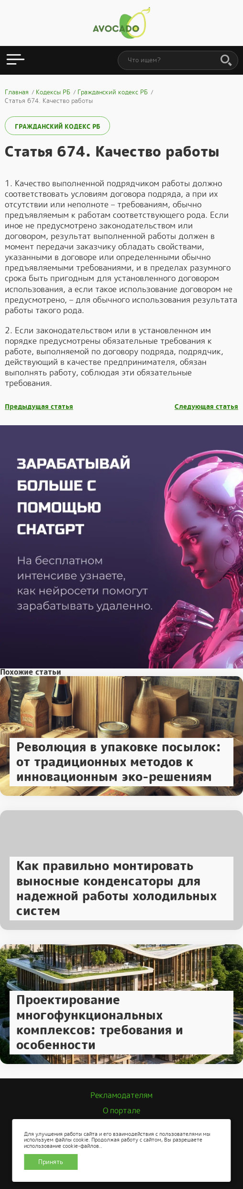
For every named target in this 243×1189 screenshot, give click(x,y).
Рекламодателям (121, 1095)
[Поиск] (226, 61)
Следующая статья (206, 407)
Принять (50, 1161)
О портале (121, 1110)
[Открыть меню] (15, 60)
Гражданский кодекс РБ (57, 126)
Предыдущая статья (39, 407)
